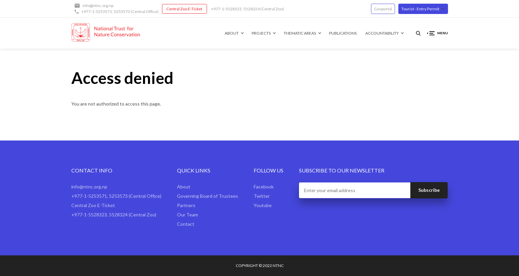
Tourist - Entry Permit (420, 8)
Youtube (263, 205)
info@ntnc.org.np (98, 5)
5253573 (122, 11)
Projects (261, 33)
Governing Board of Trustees (207, 196)
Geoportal (383, 8)
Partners (186, 205)
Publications (343, 33)
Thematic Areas (300, 33)
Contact (185, 224)
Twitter (262, 196)
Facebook (264, 186)
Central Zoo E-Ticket (184, 8)
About (232, 33)
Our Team (187, 214)
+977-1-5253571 (96, 11)
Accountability (382, 33)
